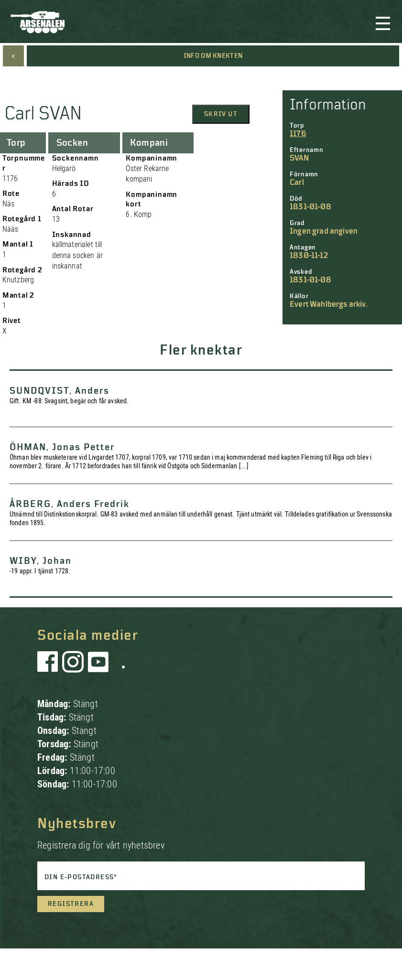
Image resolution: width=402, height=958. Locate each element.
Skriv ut (221, 114)
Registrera (71, 904)
